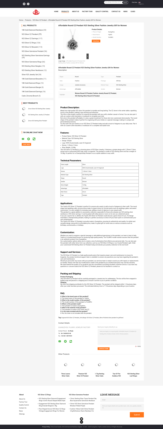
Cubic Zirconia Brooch (30, 96)
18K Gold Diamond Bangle (31, 87)
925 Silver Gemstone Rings (32, 62)
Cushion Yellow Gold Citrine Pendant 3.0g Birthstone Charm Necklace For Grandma (82, 410)
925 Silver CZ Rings (29, 43)
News (125, 11)
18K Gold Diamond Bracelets (32, 79)
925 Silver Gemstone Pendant (33, 51)
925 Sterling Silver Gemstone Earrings (36, 55)
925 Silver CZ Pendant (40, 20)
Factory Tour (87, 11)
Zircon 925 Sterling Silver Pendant (37, 120)
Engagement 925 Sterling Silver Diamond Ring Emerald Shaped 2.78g (52, 405)
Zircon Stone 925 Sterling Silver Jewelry (39, 108)
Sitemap (22, 414)
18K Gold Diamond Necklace (32, 30)
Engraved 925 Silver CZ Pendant (70, 317)
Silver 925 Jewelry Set (30, 75)
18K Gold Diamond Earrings (32, 92)
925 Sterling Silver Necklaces (32, 70)
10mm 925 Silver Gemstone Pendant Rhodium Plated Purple (82, 405)
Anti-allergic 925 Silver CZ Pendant (89, 317)
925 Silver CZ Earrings (30, 38)
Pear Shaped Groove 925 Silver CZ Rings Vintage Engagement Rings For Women (52, 410)
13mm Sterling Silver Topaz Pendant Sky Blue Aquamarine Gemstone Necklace (83, 399)
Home (56, 11)
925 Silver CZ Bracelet (30, 47)
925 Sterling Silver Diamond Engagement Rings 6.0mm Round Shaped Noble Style (52, 399)
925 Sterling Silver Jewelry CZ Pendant (38, 114)
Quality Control (102, 11)
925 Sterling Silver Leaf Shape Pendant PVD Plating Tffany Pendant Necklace (133, 375)
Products (65, 11)
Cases (133, 11)
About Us (75, 11)
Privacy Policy (46, 427)
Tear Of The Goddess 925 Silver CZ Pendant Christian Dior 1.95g (116, 375)
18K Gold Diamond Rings (31, 83)
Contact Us (116, 11)
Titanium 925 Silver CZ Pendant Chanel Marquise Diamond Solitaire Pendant (82, 375)
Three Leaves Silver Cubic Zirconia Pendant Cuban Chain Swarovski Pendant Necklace (65, 375)
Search (125, 2)
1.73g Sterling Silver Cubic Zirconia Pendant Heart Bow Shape (99, 375)
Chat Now (134, 2)
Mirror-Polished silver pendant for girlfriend (111, 317)
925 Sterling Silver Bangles (31, 66)
